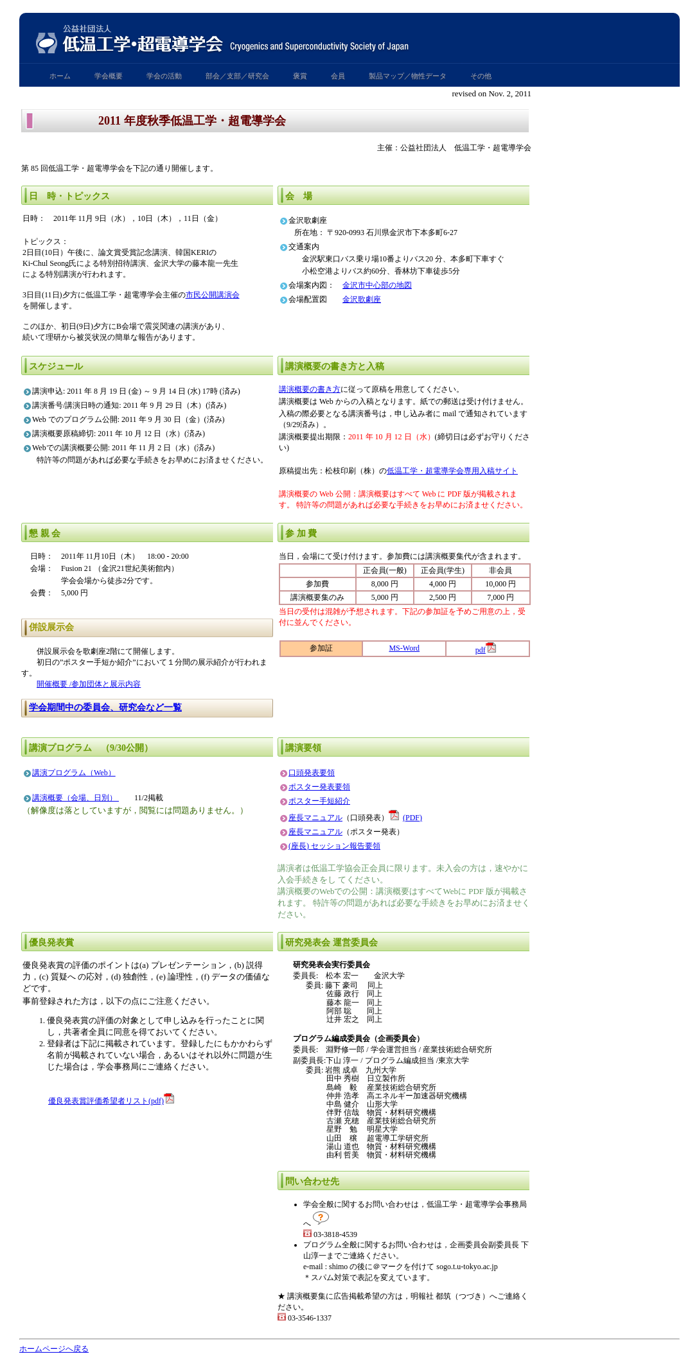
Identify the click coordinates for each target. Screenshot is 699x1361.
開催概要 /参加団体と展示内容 (89, 684)
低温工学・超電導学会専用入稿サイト (452, 470)
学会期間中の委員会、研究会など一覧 (105, 707)
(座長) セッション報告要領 (334, 845)
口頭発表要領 (311, 772)
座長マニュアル (315, 817)
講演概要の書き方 (310, 389)
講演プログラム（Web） (74, 772)
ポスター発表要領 (319, 786)
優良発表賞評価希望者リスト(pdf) (106, 1100)
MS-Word (404, 648)
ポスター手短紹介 (319, 800)
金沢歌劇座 (361, 299)
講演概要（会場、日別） (75, 797)
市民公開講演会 (213, 294)
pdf (480, 649)
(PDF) (405, 817)
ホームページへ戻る (54, 1348)
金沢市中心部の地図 (377, 285)
